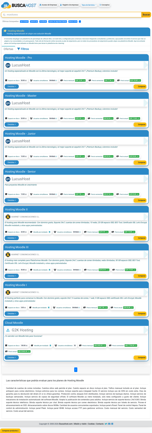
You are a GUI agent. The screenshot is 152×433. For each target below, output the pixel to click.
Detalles (12, 86)
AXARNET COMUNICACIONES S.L (22, 217)
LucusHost (18, 65)
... (79, 21)
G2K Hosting (19, 330)
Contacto (100, 424)
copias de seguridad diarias (57, 21)
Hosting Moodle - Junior (20, 133)
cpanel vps (34, 21)
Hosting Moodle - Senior (20, 171)
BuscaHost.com (65, 424)
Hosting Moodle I (16, 285)
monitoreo (43, 21)
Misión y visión (80, 424)
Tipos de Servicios (88, 5)
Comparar (141, 86)
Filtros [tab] (23, 49)
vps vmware (24, 21)
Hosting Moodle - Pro (18, 57)
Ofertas (8, 49)
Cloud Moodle (14, 322)
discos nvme (73, 21)
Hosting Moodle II (16, 209)
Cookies (91, 424)
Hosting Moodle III (16, 247)
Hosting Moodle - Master (20, 95)
